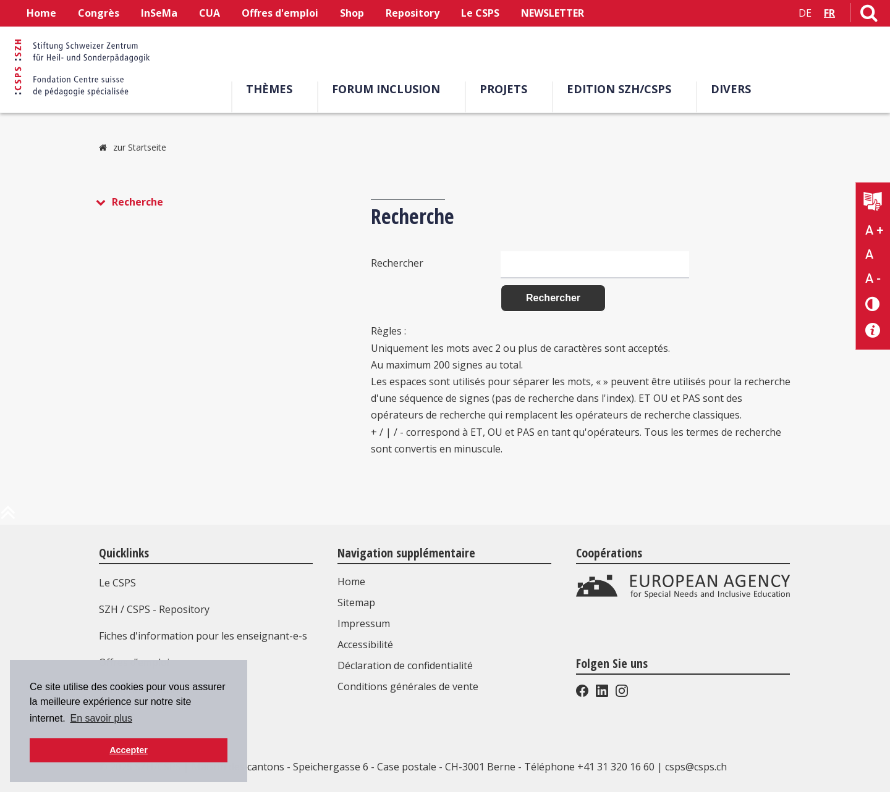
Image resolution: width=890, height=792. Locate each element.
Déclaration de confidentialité (405, 665)
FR (829, 13)
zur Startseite (139, 147)
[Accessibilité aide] (873, 330)
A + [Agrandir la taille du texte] (874, 230)
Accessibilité (365, 644)
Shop (352, 13)
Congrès (98, 13)
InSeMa (159, 13)
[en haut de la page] (8, 517)
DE (805, 13)
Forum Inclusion (386, 88)
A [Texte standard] (869, 254)
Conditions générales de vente (407, 686)
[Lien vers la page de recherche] (869, 15)
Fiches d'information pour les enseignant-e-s (203, 636)
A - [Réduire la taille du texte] (873, 278)
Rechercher (397, 262)
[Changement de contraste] (873, 303)
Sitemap (356, 602)
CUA (209, 13)
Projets (503, 88)
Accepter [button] (128, 750)
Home (41, 13)
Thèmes (269, 88)
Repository (412, 13)
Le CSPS (480, 13)
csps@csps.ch (696, 766)
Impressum (363, 623)
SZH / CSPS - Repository (154, 609)
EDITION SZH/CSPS (619, 88)
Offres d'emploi (280, 13)
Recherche (137, 202)
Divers (731, 88)
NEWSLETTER (552, 13)
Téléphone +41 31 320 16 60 (589, 766)
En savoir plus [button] (101, 718)
